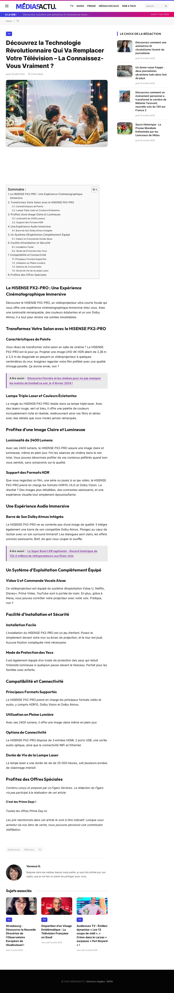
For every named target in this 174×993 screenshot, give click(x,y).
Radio (80, 5)
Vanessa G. (33, 866)
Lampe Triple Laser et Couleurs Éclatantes (38, 210)
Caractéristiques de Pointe (29, 206)
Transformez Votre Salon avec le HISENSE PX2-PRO (42, 202)
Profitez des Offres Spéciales (29, 274)
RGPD (110, 981)
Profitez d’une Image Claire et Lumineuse (35, 214)
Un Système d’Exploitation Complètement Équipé (40, 234)
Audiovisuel (14, 849)
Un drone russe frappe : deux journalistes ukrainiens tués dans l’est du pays (151, 73)
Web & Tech (129, 5)
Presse (91, 5)
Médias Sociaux (109, 5)
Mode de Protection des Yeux (31, 250)
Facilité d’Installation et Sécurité (30, 242)
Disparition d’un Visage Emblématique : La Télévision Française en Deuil (56, 931)
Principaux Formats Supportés (30, 258)
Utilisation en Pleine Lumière (30, 262)
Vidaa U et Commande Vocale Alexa (34, 238)
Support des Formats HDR (29, 222)
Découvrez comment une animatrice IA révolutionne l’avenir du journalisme (57, 14)
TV (71, 5)
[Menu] (6, 6)
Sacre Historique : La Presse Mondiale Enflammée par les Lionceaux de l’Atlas (148, 130)
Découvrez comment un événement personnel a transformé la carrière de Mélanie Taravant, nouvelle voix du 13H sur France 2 (150, 101)
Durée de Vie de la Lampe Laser (32, 270)
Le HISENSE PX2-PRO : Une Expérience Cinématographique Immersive (46, 196)
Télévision (29, 849)
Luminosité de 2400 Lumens (30, 218)
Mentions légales (96, 981)
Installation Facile (24, 246)
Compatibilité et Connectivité (28, 254)
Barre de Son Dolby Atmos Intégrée (34, 230)
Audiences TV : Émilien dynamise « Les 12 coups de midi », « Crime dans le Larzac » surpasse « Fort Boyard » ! (92, 935)
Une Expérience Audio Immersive (31, 226)
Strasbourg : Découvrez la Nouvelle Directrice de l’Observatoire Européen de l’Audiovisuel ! (21, 935)
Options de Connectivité (28, 266)
